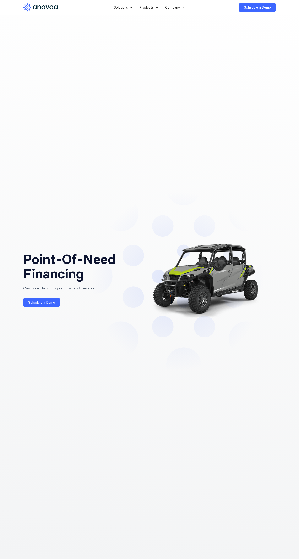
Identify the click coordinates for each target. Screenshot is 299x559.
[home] (43, 7)
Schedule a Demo (257, 7)
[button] (123, 7)
